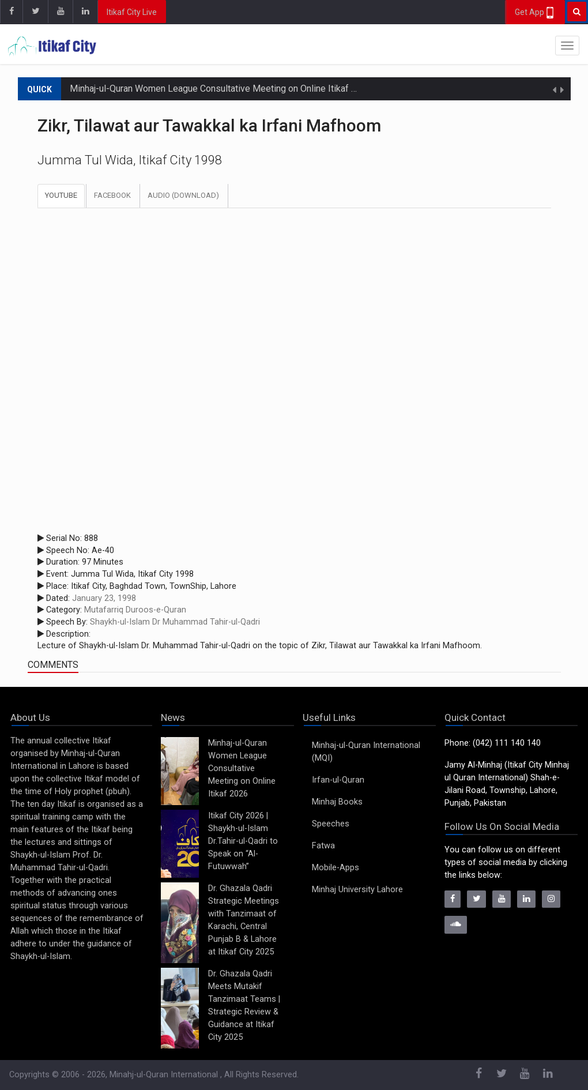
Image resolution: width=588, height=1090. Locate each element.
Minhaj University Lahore (357, 889)
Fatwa (323, 846)
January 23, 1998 (104, 598)
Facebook (112, 195)
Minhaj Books (337, 802)
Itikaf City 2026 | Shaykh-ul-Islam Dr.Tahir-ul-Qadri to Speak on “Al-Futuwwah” (243, 841)
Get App (535, 12)
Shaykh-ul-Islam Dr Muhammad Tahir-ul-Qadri (175, 622)
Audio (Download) (183, 195)
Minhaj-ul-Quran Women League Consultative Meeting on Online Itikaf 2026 (221, 88)
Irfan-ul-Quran (338, 780)
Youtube (61, 195)
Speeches (330, 824)
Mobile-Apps (335, 868)
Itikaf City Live (132, 12)
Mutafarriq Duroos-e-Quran (135, 610)
